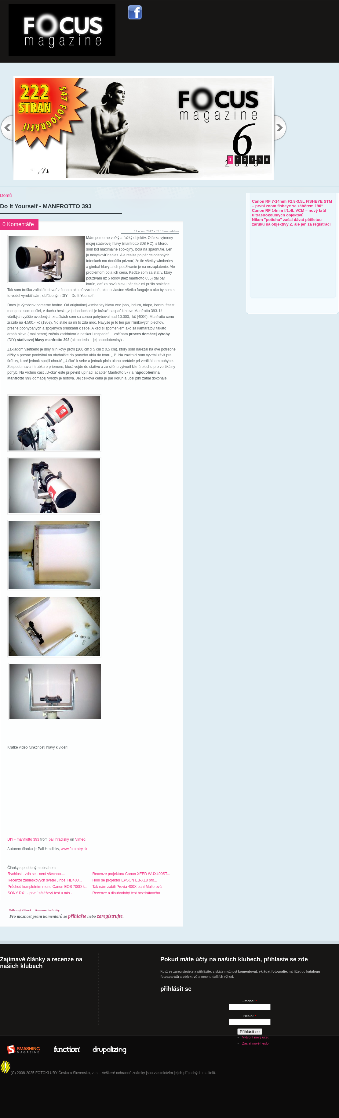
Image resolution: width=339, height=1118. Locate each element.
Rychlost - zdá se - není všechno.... (36, 874)
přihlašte (77, 916)
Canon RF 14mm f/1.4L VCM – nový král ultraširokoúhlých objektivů (289, 212)
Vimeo (80, 839)
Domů (6, 195)
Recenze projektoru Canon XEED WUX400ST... (131, 874)
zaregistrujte (110, 916)
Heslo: (249, 1016)
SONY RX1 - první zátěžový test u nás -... (41, 893)
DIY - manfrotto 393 (23, 839)
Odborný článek (20, 910)
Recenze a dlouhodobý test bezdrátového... (127, 893)
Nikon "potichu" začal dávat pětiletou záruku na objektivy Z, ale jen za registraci (291, 221)
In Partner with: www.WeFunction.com (66, 1048)
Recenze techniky (47, 910)
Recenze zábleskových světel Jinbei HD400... (45, 880)
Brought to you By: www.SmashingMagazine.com (23, 1048)
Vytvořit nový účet (255, 1037)
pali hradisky (59, 839)
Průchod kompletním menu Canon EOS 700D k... (48, 887)
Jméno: (249, 1001)
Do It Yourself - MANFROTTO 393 (46, 206)
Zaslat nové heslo (255, 1043)
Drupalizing (109, 1048)
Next (280, 127)
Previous (6, 127)
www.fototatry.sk (74, 849)
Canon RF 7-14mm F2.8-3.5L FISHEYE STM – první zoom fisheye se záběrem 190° (292, 203)
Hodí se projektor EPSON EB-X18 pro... (124, 880)
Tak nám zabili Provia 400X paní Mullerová (127, 887)
